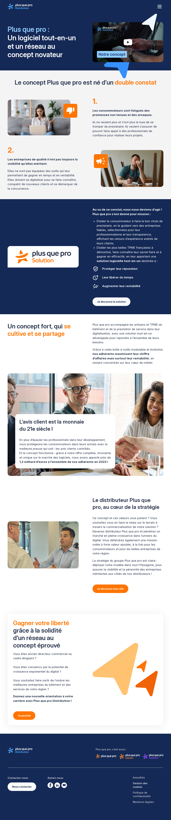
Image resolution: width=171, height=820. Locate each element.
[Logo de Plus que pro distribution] (20, 7)
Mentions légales (143, 801)
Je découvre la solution (111, 301)
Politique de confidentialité (142, 794)
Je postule (24, 715)
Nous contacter (22, 786)
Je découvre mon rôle (110, 588)
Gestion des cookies (140, 785)
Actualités (139, 777)
